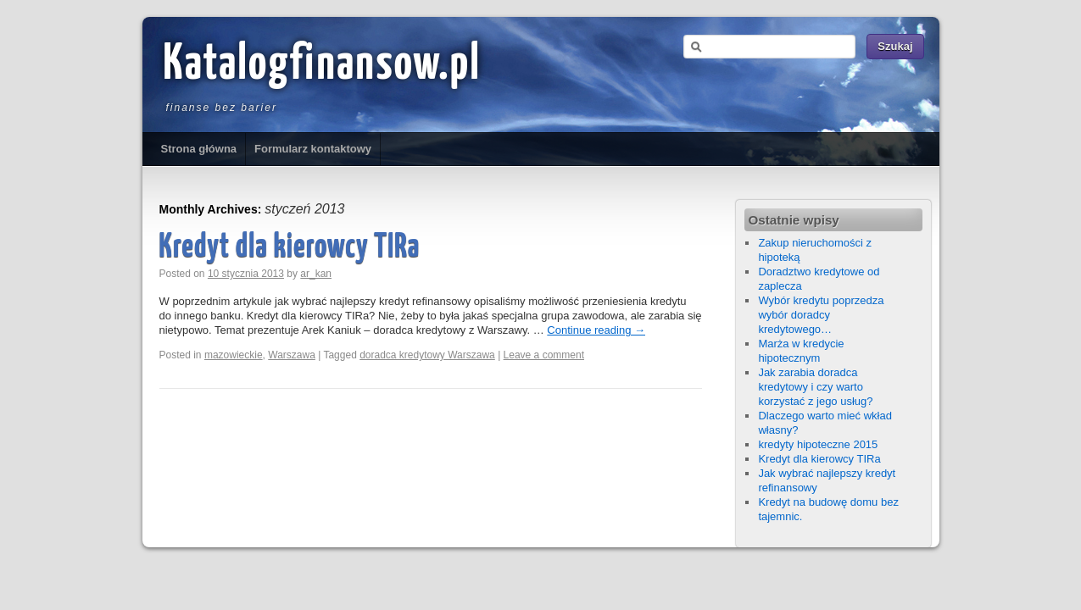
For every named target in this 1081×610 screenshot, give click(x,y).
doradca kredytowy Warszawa (427, 355)
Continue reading (596, 330)
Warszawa (291, 355)
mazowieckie (233, 355)
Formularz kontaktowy (312, 148)
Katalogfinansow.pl (322, 65)
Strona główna (199, 148)
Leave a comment (544, 355)
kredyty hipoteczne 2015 (818, 444)
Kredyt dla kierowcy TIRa (290, 247)
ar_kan (316, 274)
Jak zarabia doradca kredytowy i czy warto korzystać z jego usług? (815, 387)
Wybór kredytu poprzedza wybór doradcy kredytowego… (820, 315)
